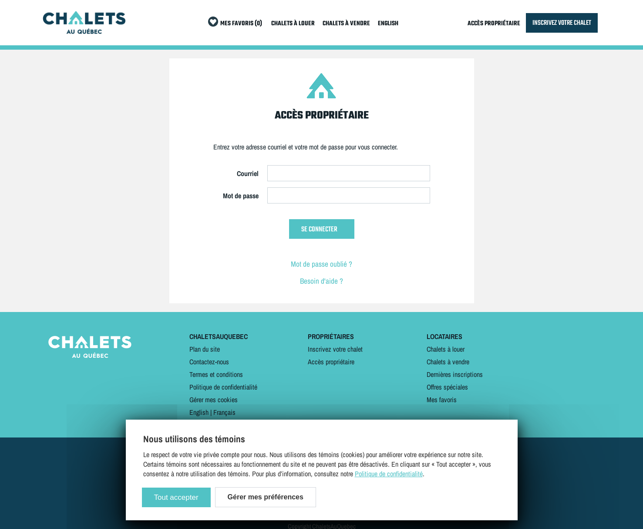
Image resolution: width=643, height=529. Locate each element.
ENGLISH (388, 24)
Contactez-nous (209, 361)
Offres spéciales (447, 387)
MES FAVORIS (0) (241, 24)
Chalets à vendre (448, 361)
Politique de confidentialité (223, 387)
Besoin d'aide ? (321, 281)
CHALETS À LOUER (293, 24)
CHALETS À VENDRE (346, 24)
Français (224, 412)
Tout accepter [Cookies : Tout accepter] (176, 497)
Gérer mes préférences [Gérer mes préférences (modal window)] (265, 497)
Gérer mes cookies (213, 399)
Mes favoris (442, 399)
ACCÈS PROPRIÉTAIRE (494, 24)
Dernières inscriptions (455, 374)
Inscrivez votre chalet (335, 349)
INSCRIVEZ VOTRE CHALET (561, 22)
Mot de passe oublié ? (321, 264)
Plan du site (204, 349)
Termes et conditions (216, 374)
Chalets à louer (446, 349)
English (199, 412)
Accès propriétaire (331, 361)
